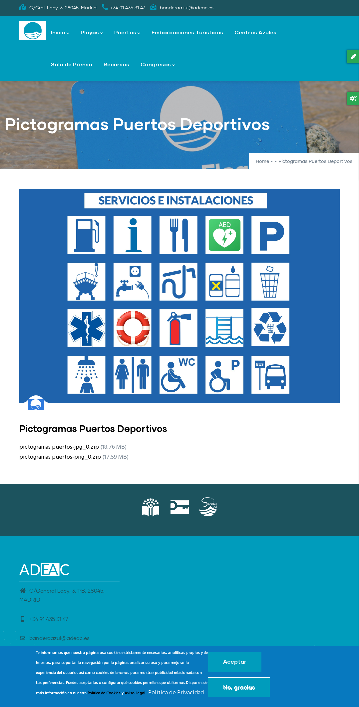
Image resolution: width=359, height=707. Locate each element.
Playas (92, 33)
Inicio (60, 33)
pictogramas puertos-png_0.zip (60, 457)
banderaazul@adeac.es (54, 638)
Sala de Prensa (71, 64)
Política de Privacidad (176, 695)
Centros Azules (255, 32)
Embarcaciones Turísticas (187, 32)
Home (262, 161)
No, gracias (239, 689)
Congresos (158, 65)
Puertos (127, 33)
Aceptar (234, 663)
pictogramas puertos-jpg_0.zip (59, 447)
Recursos (116, 64)
